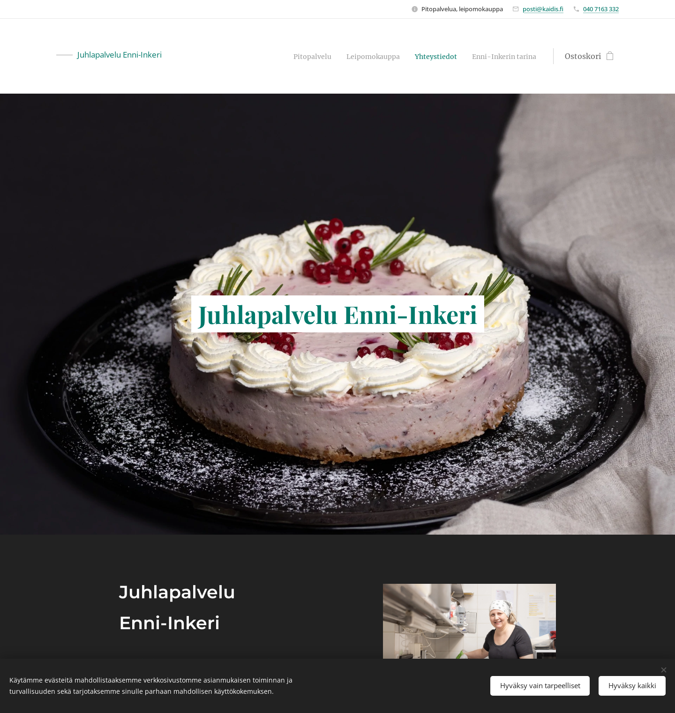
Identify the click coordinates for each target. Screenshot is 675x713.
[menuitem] (290, 56)
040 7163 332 (601, 9)
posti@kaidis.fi (543, 9)
